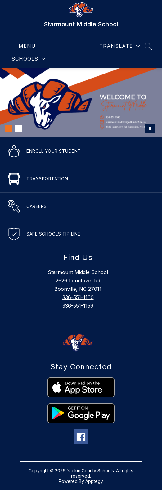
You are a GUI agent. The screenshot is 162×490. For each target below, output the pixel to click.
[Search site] (148, 46)
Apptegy (94, 481)
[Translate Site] (120, 46)
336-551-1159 (77, 306)
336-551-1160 (78, 297)
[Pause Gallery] (150, 128)
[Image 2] (18, 128)
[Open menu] (23, 46)
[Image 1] (8, 128)
